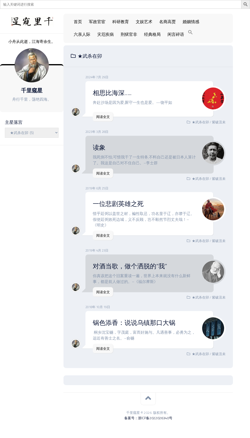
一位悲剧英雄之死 (118, 203)
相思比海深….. (112, 92)
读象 (99, 147)
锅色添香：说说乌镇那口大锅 (134, 322)
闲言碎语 (175, 34)
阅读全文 (103, 116)
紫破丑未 (219, 122)
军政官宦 (97, 21)
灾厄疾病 (105, 34)
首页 (78, 21)
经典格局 (152, 34)
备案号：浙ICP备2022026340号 (148, 417)
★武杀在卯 (200, 122)
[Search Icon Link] (190, 32)
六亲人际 (82, 34)
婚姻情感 (191, 21)
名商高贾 (167, 21)
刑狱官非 (129, 34)
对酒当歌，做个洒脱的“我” (130, 266)
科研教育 (120, 21)
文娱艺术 (144, 21)
